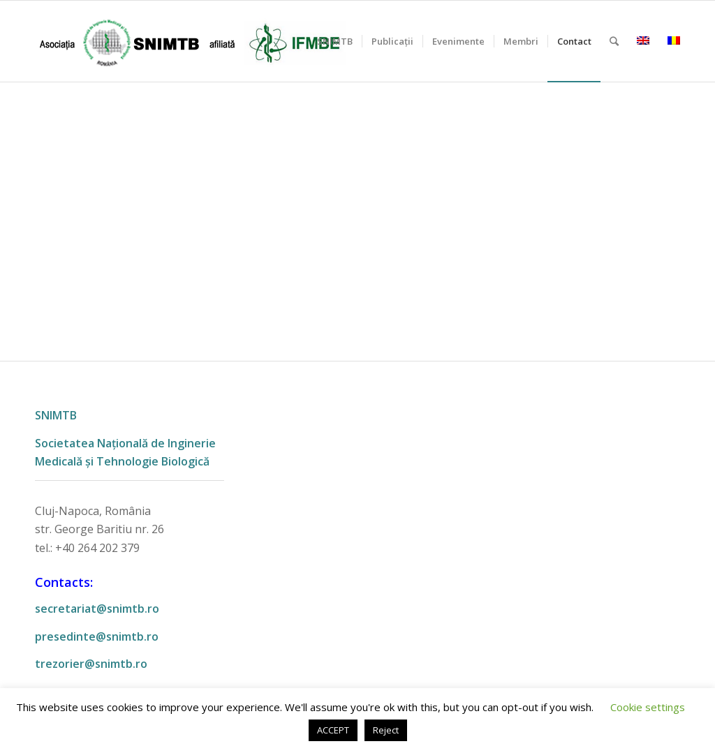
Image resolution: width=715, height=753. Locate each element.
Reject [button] (386, 730)
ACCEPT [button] (333, 730)
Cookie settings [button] (647, 707)
